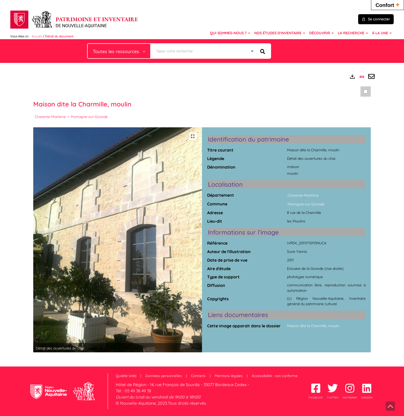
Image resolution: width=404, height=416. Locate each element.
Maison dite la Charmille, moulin (313, 325)
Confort (387, 5)
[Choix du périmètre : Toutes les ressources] (119, 51)
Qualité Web (126, 375)
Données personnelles (163, 375)
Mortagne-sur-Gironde (89, 116)
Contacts (198, 375)
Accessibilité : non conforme (275, 375)
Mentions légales (229, 375)
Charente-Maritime (50, 116)
